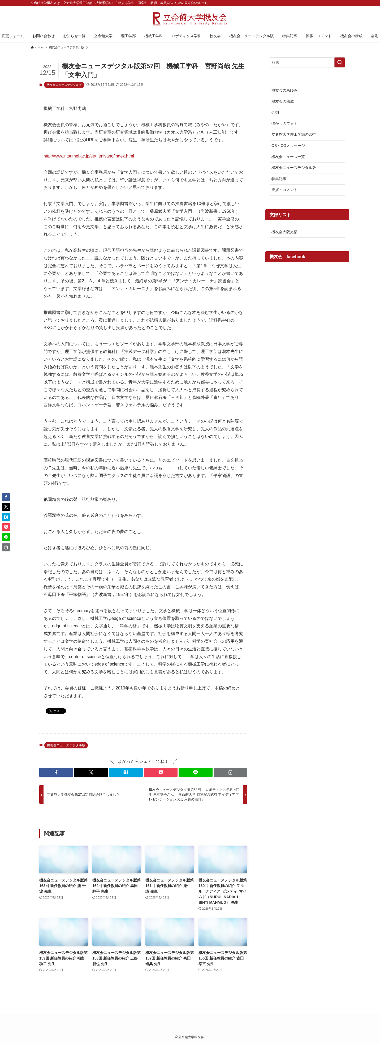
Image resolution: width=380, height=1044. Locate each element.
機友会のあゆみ (284, 90)
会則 (275, 112)
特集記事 (278, 179)
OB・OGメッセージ (288, 145)
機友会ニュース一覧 (288, 157)
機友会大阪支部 (284, 232)
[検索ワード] (307, 62)
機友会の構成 (282, 101)
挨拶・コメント (284, 190)
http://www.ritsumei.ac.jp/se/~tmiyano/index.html (89, 156)
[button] (56, 772)
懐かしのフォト (284, 123)
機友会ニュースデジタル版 (64, 84)
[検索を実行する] (339, 62)
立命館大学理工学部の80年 (294, 134)
